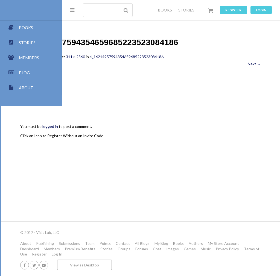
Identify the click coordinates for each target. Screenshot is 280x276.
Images (118, 254)
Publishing (106, 243)
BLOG (24, 72)
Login (261, 10)
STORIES (186, 10)
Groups (240, 248)
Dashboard (145, 248)
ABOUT (26, 87)
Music (152, 254)
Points (166, 243)
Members (168, 248)
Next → (254, 63)
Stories (223, 248)
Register (233, 10)
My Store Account (116, 248)
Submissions (130, 243)
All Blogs (203, 243)
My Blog (222, 243)
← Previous (91, 63)
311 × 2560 (136, 56)
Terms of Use (201, 254)
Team (151, 243)
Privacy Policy (173, 254)
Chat (103, 254)
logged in (111, 126)
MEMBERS (29, 57)
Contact (184, 243)
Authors (88, 248)
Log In (242, 254)
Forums (87, 254)
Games (136, 254)
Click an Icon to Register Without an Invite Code (122, 135)
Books (239, 243)
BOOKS (165, 10)
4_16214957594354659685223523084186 (187, 56)
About (86, 243)
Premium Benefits (196, 248)
